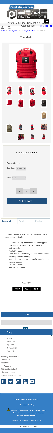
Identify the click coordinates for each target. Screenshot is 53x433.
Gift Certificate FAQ (9, 369)
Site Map (15, 420)
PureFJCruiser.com (32, 399)
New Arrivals (12, 348)
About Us (5, 363)
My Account (5, 366)
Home (3, 31)
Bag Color (11, 168)
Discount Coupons (8, 372)
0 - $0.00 (46, 26)
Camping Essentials (27, 31)
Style (9, 177)
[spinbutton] (26, 191)
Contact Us (5, 360)
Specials (10, 345)
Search (28, 314)
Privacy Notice (23, 420)
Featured (11, 341)
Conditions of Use (35, 420)
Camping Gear (13, 31)
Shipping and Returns (10, 356)
